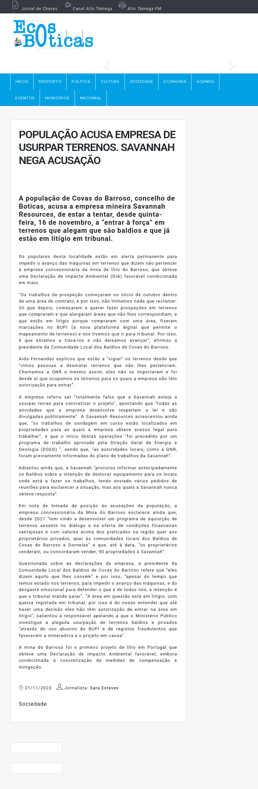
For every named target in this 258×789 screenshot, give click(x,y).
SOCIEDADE (142, 81)
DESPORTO (50, 81)
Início (21, 81)
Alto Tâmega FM (139, 8)
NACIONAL (90, 98)
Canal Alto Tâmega (88, 8)
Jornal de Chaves (34, 8)
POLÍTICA (81, 81)
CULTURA (110, 81)
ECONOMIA (175, 81)
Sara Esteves (104, 687)
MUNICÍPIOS (57, 98)
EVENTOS (25, 98)
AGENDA (205, 81)
